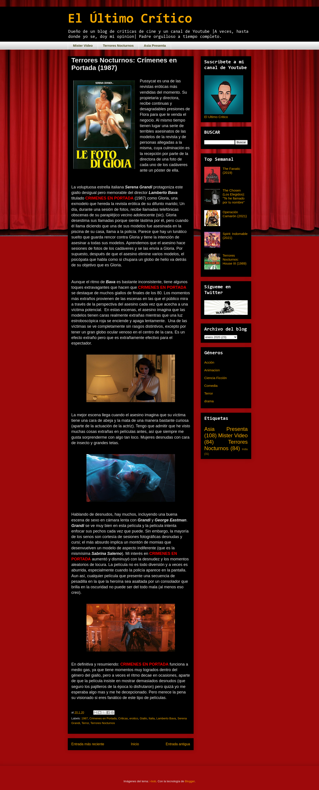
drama (209, 401)
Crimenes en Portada (103, 718)
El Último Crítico (130, 19)
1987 (85, 718)
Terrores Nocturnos (118, 45)
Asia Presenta (155, 45)
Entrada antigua (178, 744)
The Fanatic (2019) (231, 170)
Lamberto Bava (166, 718)
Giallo (143, 718)
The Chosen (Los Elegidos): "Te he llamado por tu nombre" (234, 196)
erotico (133, 718)
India (245, 449)
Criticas (123, 718)
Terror (85, 723)
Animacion (212, 370)
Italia (152, 718)
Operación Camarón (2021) (235, 214)
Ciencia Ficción (215, 378)
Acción (209, 362)
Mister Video (83, 45)
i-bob (153, 781)
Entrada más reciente (87, 744)
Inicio (135, 744)
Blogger (190, 781)
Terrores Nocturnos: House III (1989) (235, 259)
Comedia (211, 385)
